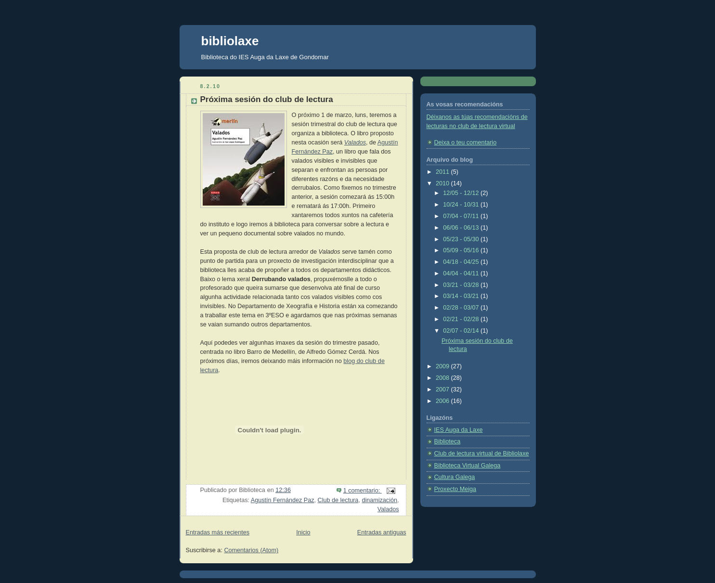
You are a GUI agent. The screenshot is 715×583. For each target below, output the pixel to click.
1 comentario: (362, 490)
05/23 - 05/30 (462, 239)
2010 (443, 183)
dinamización (379, 500)
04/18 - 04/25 (462, 262)
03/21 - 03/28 (462, 285)
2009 (443, 366)
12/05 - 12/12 (462, 193)
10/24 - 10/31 (462, 204)
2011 (443, 171)
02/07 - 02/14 (462, 330)
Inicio (303, 532)
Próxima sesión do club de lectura (266, 99)
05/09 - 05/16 (462, 250)
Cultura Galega (454, 477)
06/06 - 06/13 (462, 227)
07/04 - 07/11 (462, 216)
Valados (355, 142)
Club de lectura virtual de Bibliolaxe (481, 453)
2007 (443, 389)
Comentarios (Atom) (251, 550)
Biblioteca (447, 441)
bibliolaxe (230, 41)
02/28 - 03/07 (462, 307)
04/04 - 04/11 (462, 273)
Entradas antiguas (381, 532)
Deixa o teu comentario (465, 142)
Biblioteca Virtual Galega (467, 465)
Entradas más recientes (217, 532)
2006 (443, 401)
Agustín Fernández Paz (282, 500)
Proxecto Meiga (455, 489)
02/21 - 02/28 (462, 319)
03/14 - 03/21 (462, 296)
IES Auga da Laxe (458, 430)
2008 (443, 378)
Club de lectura (338, 500)
